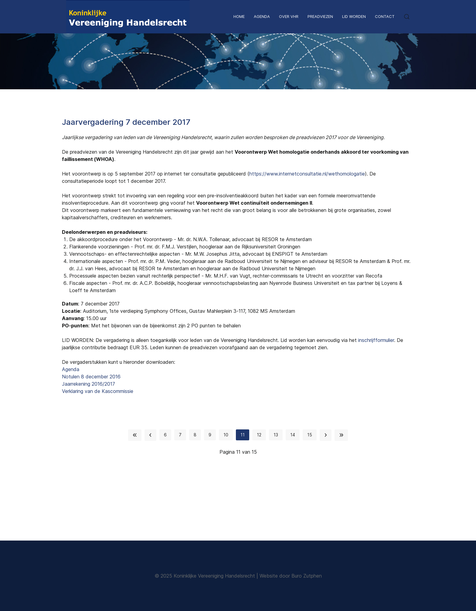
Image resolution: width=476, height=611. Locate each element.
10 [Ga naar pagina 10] (225, 434)
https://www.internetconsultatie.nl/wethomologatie (307, 174)
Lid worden (354, 16)
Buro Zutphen (306, 576)
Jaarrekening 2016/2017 (88, 384)
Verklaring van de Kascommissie (97, 391)
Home (239, 16)
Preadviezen (320, 16)
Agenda (262, 16)
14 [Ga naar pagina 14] (292, 434)
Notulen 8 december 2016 (91, 377)
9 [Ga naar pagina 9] (210, 434)
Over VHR (288, 16)
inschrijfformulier (376, 340)
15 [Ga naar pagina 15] (309, 434)
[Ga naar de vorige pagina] (150, 435)
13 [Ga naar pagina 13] (276, 434)
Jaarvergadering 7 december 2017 (126, 122)
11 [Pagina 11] (242, 434)
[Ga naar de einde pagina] (341, 435)
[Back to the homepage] (128, 16)
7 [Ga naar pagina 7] (180, 434)
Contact (385, 16)
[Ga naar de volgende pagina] (326, 435)
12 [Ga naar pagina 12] (259, 434)
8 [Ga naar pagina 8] (195, 434)
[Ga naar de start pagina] (134, 435)
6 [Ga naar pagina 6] (165, 434)
